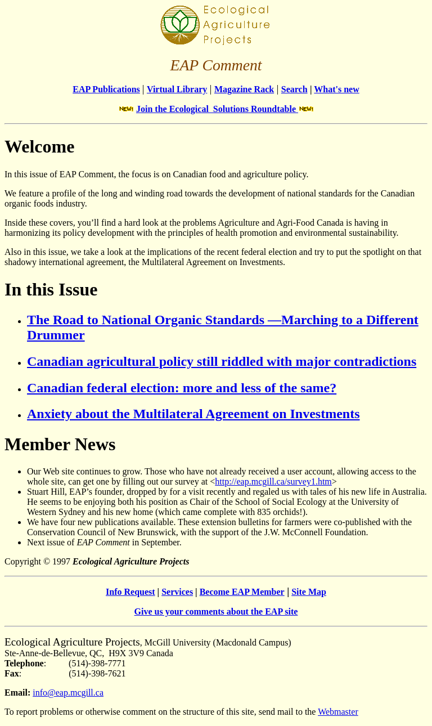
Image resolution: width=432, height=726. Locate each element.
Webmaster (338, 711)
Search (294, 89)
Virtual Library (177, 89)
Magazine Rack (244, 89)
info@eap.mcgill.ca (68, 692)
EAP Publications (106, 89)
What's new (336, 89)
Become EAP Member (242, 592)
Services (177, 592)
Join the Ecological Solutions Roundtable (217, 109)
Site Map (308, 592)
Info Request (130, 592)
